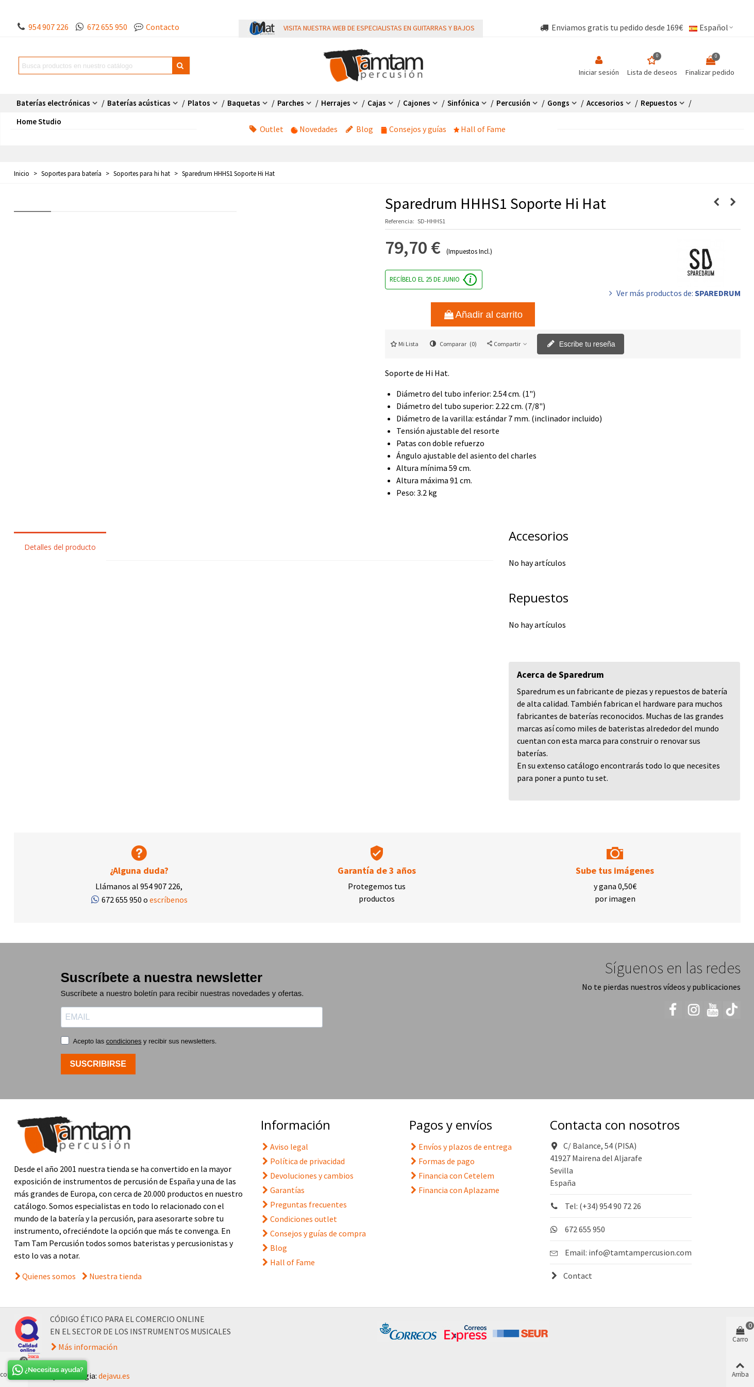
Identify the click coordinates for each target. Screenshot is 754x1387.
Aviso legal (284, 1146)
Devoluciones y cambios (307, 1175)
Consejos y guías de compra (313, 1233)
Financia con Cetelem (451, 1175)
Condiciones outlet (299, 1219)
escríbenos (168, 899)
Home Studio (38, 121)
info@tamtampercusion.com (640, 1252)
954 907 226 (48, 27)
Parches (290, 103)
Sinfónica (463, 103)
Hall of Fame (480, 129)
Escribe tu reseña (581, 344)
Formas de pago (442, 1161)
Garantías (283, 1190)
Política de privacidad (303, 1161)
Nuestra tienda (115, 1276)
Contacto (162, 27)
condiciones (124, 1041)
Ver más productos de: (674, 293)
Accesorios (605, 103)
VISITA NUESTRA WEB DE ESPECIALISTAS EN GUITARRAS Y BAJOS (379, 27)
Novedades (314, 129)
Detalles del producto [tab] (60, 547)
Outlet (266, 129)
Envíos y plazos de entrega (460, 1146)
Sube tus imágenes (615, 870)
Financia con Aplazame (454, 1190)
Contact (571, 1275)
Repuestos (659, 103)
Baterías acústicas (139, 103)
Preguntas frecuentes (304, 1204)
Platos (199, 103)
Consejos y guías (413, 129)
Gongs (558, 103)
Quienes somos (49, 1276)
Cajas (376, 103)
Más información (88, 1347)
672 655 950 (107, 27)
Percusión (513, 103)
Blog (359, 129)
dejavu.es (114, 1375)
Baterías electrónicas (53, 103)
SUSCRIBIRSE (98, 1063)
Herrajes (335, 103)
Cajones (416, 103)
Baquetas (243, 103)
